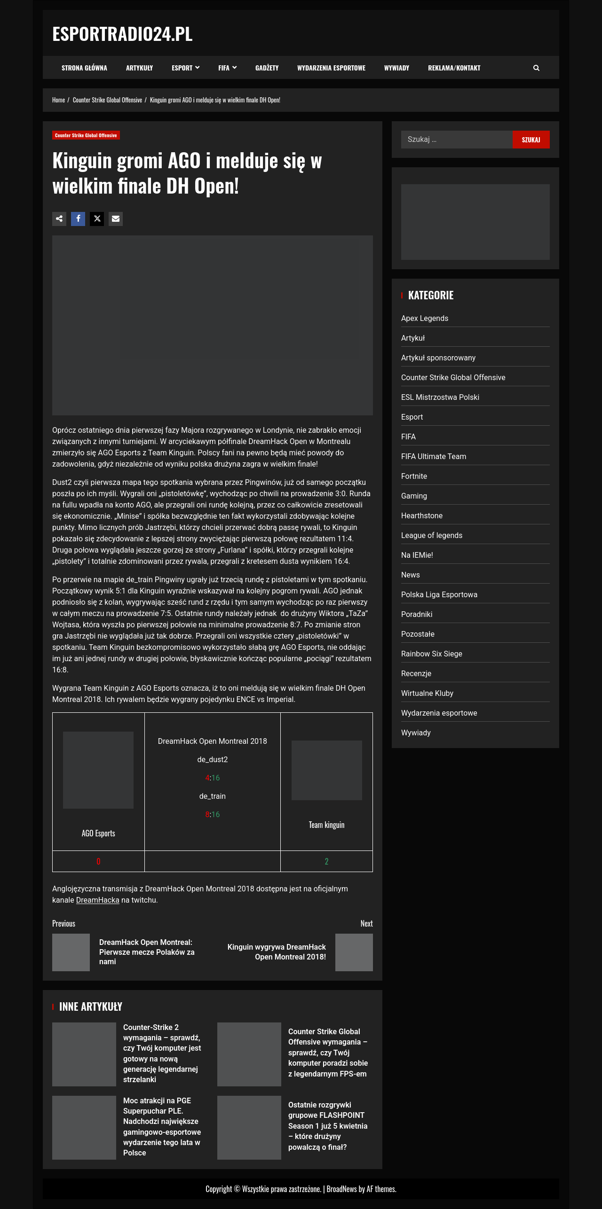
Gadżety (266, 67)
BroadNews (341, 1188)
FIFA (224, 67)
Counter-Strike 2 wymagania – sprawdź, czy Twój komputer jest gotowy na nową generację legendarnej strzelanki (84, 1054)
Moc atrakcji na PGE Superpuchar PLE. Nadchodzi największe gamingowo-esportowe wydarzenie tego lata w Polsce (84, 1128)
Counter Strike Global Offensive (86, 135)
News (410, 574)
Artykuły (139, 67)
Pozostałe (418, 634)
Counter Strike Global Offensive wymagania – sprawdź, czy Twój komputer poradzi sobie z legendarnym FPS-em (249, 1054)
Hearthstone (422, 515)
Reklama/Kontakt (454, 67)
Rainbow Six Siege (431, 653)
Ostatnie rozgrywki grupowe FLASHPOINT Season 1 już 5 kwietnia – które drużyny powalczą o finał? (249, 1128)
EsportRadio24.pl (122, 33)
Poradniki (417, 614)
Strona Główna (84, 67)
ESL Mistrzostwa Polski (440, 397)
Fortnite (414, 476)
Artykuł (413, 338)
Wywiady (396, 67)
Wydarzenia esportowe (331, 67)
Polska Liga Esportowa (439, 594)
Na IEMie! (417, 555)
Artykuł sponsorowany (438, 357)
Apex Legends (425, 318)
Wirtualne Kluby (427, 693)
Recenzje (416, 673)
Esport (182, 67)
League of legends (432, 535)
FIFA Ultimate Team (434, 456)
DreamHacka (97, 900)
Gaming (414, 495)
